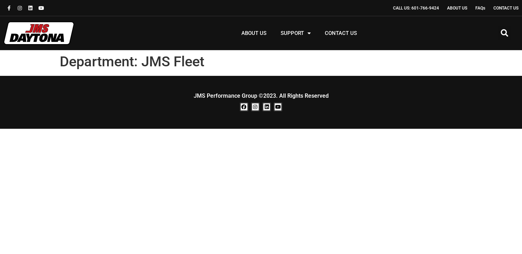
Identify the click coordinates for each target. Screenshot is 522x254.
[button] (504, 33)
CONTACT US (341, 33)
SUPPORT (296, 33)
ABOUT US (253, 33)
